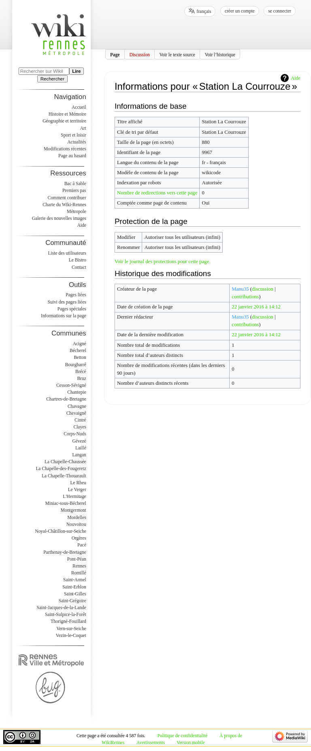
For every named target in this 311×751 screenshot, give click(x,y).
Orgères (79, 538)
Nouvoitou (76, 524)
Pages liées (76, 294)
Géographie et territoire (64, 120)
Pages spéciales (72, 308)
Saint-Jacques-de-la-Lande (61, 607)
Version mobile (190, 742)
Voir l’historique (220, 54)
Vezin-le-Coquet (71, 635)
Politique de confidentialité (183, 735)
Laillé (80, 447)
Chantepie (76, 392)
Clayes (80, 426)
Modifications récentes (65, 148)
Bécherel (78, 350)
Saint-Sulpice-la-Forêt (65, 614)
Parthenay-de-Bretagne (64, 552)
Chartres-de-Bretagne (66, 399)
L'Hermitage (74, 496)
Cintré (80, 420)
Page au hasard (72, 155)
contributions (245, 297)
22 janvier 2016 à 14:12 (256, 307)
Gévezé (79, 441)
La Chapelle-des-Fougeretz (61, 468)
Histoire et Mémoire (67, 114)
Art (83, 128)
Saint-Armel (74, 579)
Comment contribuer (67, 197)
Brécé (80, 371)
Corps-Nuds (75, 433)
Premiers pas (74, 190)
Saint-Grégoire (72, 600)
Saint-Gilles (75, 593)
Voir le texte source (177, 54)
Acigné (79, 343)
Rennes (79, 565)
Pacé (81, 544)
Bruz (81, 378)
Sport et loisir (73, 135)
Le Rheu (78, 482)
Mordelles (76, 517)
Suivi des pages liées (67, 302)
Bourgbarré (75, 364)
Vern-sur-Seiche (71, 628)
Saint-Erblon (74, 586)
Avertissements (150, 742)
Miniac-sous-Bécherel (65, 503)
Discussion (139, 54)
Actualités (76, 141)
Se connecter (279, 10)
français (203, 11)
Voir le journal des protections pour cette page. (163, 261)
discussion (262, 289)
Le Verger (77, 489)
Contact (79, 267)
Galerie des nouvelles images (59, 218)
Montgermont (73, 510)
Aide (295, 78)
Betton (80, 357)
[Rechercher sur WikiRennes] (44, 71)
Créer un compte (240, 10)
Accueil (79, 107)
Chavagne (77, 406)
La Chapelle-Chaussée (65, 461)
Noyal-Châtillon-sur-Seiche (60, 531)
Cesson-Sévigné (71, 385)
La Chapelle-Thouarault (64, 475)
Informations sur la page (63, 315)
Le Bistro (77, 259)
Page (115, 54)
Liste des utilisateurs (67, 253)
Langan (79, 454)
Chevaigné (76, 413)
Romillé (78, 572)
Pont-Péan (76, 559)
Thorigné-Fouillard (68, 621)
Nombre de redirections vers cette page (157, 193)
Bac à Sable (75, 183)
